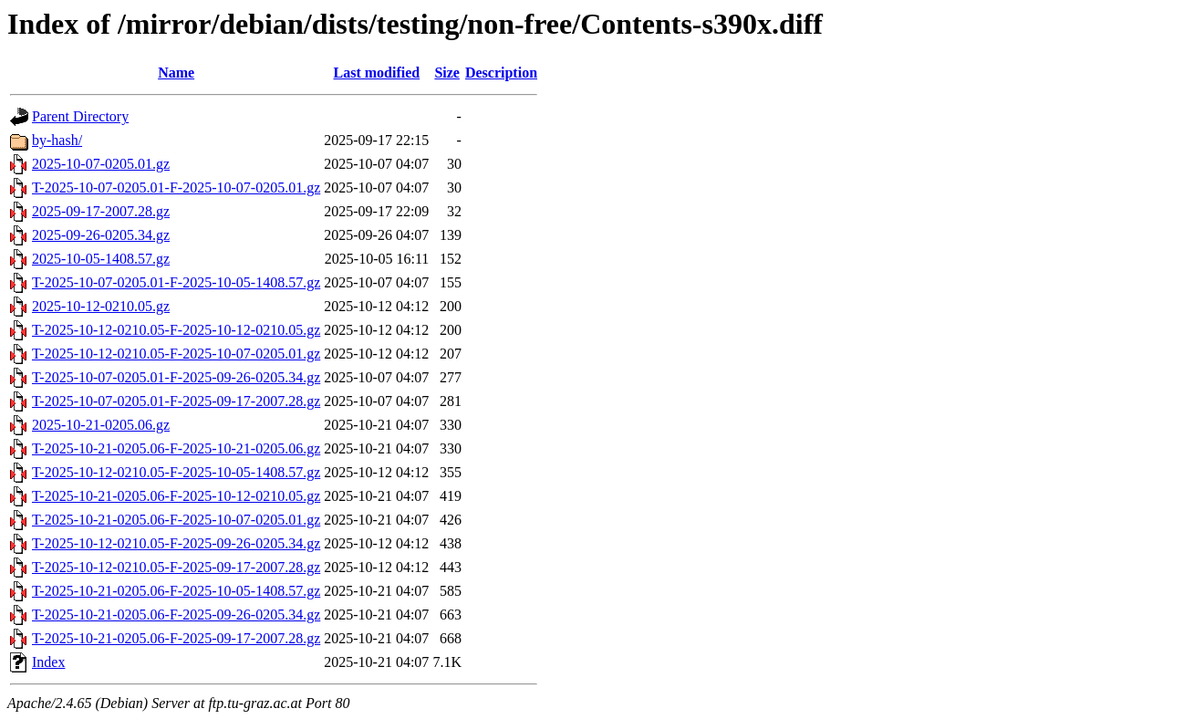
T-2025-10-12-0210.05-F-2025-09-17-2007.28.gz (176, 567)
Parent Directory (80, 116)
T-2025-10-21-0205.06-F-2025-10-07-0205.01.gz (176, 519)
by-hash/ (57, 140)
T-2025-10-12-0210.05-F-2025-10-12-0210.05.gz (176, 330)
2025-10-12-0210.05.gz (101, 306)
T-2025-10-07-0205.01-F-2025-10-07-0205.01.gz (176, 187)
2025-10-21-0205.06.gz (101, 424)
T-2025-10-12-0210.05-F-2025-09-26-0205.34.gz (176, 543)
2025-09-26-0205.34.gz (101, 235)
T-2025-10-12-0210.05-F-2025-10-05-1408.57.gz (176, 472)
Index (48, 662)
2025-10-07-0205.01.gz (101, 164)
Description (501, 72)
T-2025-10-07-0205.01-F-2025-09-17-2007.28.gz (176, 401)
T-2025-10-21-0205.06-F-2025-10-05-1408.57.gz (176, 591)
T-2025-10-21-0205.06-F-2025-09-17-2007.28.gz (176, 638)
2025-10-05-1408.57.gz (101, 258)
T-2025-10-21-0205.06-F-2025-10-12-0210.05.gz (176, 496)
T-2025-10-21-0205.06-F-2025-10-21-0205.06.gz (176, 448)
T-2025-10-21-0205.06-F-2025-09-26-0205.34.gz (176, 614)
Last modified (376, 72)
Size (447, 72)
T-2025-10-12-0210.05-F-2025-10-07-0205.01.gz (176, 353)
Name (176, 72)
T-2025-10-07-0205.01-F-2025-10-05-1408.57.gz (176, 282)
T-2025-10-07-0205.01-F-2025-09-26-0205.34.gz (176, 377)
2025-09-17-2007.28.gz (101, 211)
